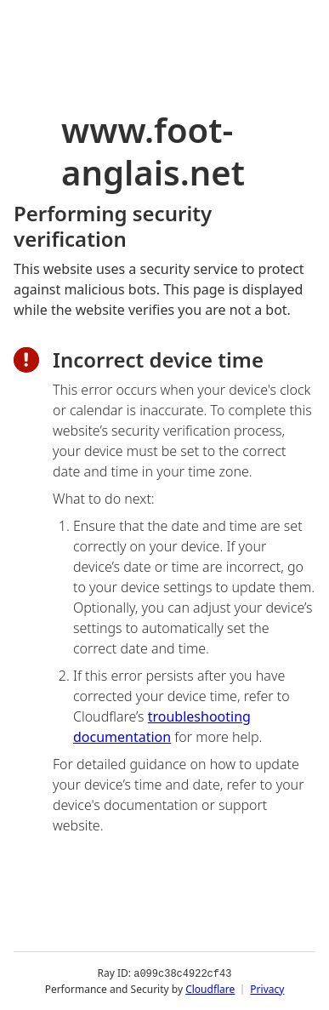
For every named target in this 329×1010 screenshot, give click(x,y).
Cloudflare (210, 988)
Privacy (267, 988)
